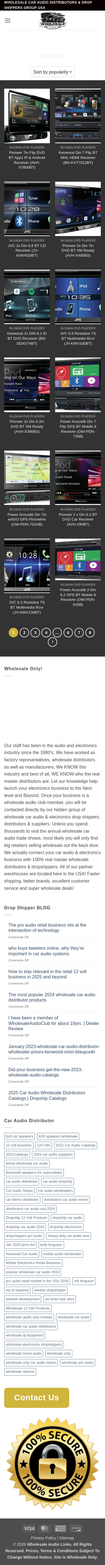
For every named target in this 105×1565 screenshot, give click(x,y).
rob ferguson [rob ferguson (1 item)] (84, 1281)
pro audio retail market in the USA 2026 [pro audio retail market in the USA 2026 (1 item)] (37, 1281)
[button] (7, 20)
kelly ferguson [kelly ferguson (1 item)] (51, 1245)
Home (12, 39)
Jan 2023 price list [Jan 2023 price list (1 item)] (20, 1245)
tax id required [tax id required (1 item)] (17, 1290)
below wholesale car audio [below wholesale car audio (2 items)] (27, 1163)
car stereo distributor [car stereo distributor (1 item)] (22, 1199)
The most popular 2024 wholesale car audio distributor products (51, 997)
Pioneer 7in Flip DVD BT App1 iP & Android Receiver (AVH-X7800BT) (27, 159)
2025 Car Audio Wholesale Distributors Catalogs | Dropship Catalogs (46, 1095)
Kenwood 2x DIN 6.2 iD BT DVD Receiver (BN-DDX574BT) (27, 338)
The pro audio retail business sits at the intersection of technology (47, 928)
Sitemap (66, 1538)
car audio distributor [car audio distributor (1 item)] (21, 1181)
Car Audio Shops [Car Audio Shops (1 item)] (19, 1191)
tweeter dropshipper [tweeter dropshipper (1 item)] (50, 1290)
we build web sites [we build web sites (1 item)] (59, 1299)
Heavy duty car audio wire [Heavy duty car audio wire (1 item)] (68, 1236)
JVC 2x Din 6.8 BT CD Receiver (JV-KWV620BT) (27, 250)
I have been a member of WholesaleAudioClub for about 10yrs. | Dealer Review (53, 1023)
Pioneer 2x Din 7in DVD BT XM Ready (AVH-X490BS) (78, 250)
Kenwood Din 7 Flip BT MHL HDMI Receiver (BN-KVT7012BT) (78, 157)
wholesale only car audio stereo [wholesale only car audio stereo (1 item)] (31, 1362)
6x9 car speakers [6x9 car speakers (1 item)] (19, 1136)
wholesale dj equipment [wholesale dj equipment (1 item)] (24, 1335)
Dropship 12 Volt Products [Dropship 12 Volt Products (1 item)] (26, 1218)
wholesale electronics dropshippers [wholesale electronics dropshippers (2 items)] (34, 1344)
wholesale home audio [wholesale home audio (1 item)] (23, 1353)
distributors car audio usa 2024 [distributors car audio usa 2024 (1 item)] (30, 1209)
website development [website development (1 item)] (22, 1299)
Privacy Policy (43, 1538)
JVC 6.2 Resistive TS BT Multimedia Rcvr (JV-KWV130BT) (27, 607)
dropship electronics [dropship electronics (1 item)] (66, 1227)
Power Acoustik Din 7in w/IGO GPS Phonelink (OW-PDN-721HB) (27, 519)
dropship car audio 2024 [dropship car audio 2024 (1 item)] (25, 1227)
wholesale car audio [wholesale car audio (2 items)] (73, 1317)
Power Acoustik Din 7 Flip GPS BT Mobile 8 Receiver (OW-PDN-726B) (78, 428)
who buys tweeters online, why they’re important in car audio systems (46, 951)
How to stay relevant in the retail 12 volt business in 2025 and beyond (47, 974)
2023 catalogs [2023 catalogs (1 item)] (17, 1154)
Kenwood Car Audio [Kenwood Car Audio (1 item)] (22, 1254)
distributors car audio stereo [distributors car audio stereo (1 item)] (66, 1199)
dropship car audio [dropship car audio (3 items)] (67, 1218)
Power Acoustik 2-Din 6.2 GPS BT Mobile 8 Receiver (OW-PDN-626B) (78, 597)
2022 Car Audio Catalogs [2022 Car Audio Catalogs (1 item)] (75, 1145)
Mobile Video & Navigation (50, 39)
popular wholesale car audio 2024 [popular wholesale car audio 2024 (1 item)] (32, 1272)
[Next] (52, 642)
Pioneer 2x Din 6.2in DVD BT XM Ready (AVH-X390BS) (27, 426)
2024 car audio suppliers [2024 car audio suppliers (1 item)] (53, 1154)
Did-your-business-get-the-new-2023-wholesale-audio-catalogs (45, 1072)
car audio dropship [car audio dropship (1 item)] (57, 1181)
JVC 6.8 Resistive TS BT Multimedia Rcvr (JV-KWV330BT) (78, 338)
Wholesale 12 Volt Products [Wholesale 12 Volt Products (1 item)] (28, 1308)
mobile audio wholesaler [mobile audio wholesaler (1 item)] (62, 1254)
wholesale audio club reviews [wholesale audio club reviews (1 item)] (29, 1317)
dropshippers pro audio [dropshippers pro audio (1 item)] (24, 1236)
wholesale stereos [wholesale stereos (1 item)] (20, 1371)
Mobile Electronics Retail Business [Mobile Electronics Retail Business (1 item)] (33, 1263)
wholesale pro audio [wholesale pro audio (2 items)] (78, 1362)
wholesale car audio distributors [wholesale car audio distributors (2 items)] (31, 1326)
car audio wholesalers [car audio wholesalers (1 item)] (55, 1191)
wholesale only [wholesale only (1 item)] (59, 1353)
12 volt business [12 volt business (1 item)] (19, 1145)
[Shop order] (52, 71)
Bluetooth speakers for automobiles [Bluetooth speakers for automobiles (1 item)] (34, 1172)
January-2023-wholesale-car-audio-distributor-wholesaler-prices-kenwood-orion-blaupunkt (54, 1049)
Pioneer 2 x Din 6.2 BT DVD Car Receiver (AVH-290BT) (78, 519)
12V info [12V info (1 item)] (43, 1145)
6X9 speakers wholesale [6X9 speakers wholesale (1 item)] (58, 1136)
